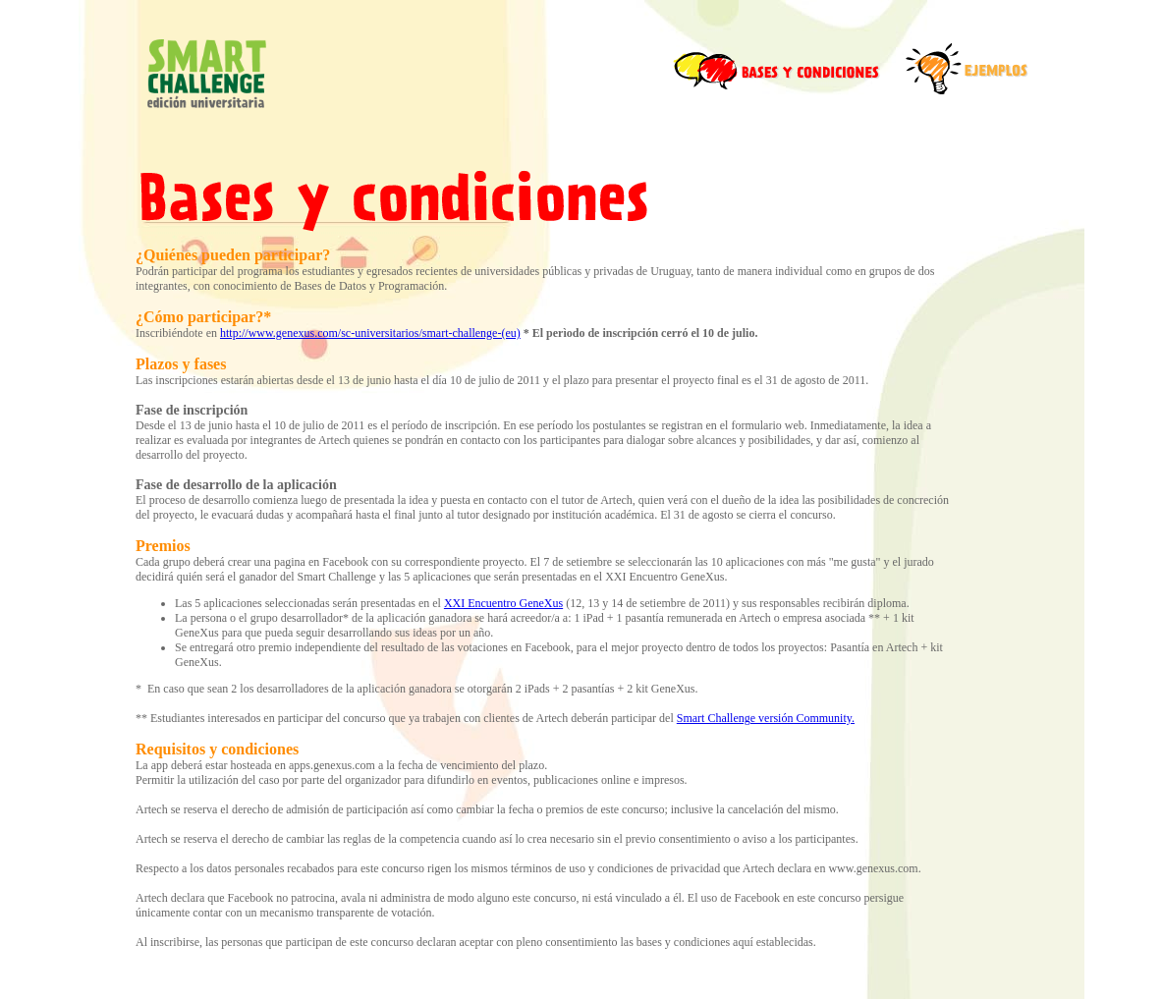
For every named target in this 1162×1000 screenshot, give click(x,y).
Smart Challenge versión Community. (766, 718)
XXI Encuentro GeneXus (503, 603)
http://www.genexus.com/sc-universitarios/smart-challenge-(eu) (370, 333)
